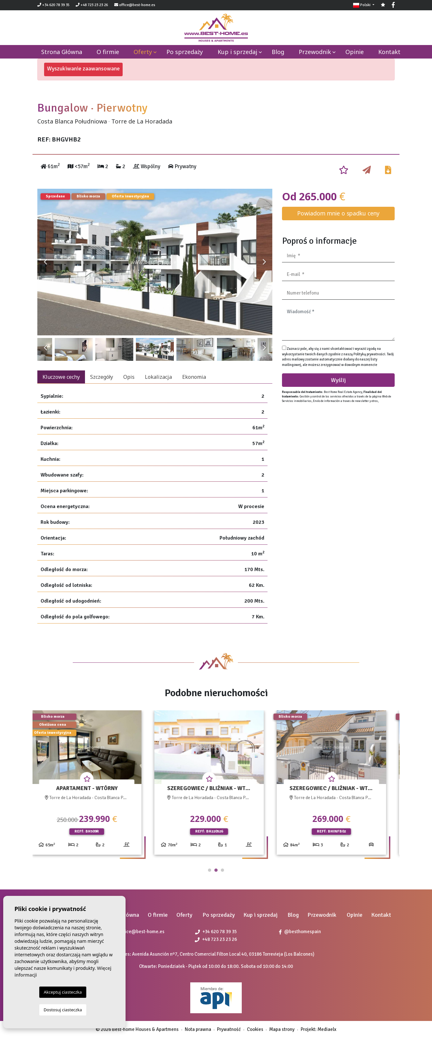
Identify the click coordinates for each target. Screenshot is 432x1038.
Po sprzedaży (184, 52)
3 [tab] (222, 870)
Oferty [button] (143, 52)
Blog (278, 52)
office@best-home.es (137, 5)
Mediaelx (326, 1029)
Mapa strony (282, 1029)
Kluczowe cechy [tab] (61, 376)
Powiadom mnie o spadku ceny (338, 213)
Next (264, 262)
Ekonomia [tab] (194, 376)
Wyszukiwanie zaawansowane (83, 68)
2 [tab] (216, 870)
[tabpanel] (93, 785)
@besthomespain (300, 931)
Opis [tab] (129, 376)
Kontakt (389, 52)
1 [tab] (209, 870)
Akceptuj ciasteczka (63, 992)
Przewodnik (315, 52)
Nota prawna (198, 1029)
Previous (45, 262)
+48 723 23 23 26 (92, 5)
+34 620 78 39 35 (53, 5)
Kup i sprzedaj (237, 52)
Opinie (354, 52)
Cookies (255, 1029)
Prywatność (229, 1029)
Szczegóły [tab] (101, 376)
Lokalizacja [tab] (158, 376)
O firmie (108, 52)
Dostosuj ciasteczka (63, 1010)
